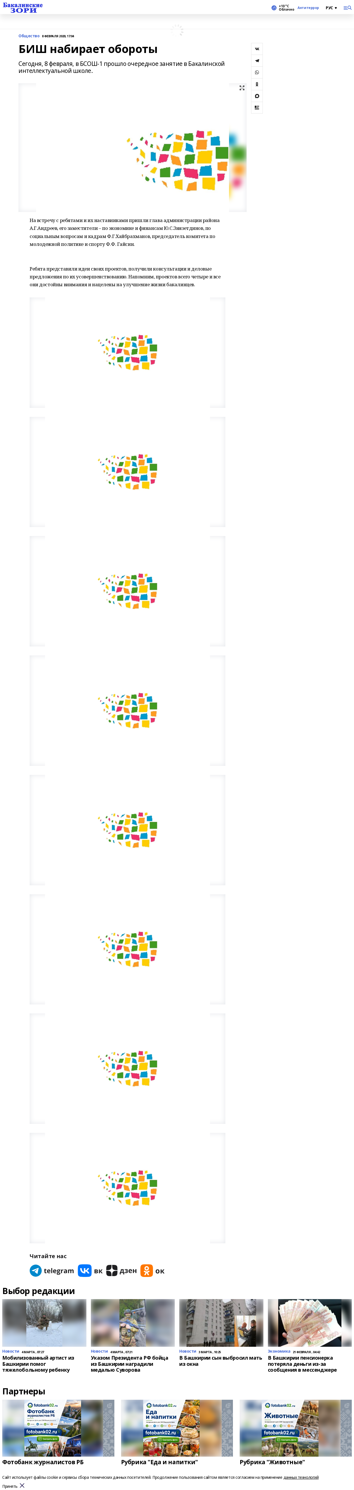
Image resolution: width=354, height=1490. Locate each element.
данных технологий (301, 1477)
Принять (10, 1486)
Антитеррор (308, 8)
